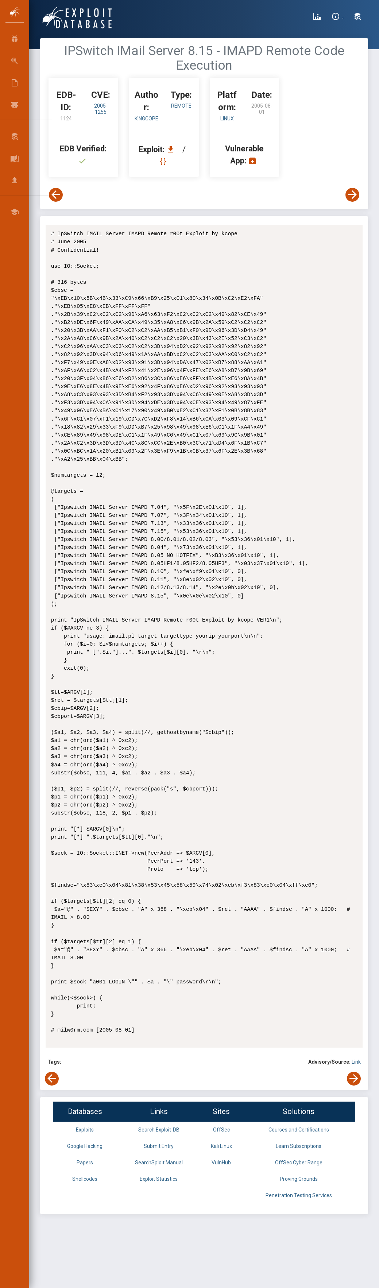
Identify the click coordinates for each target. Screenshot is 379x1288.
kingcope (146, 118)
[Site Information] (337, 17)
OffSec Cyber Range (298, 1162)
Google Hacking (85, 1146)
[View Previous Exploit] (56, 195)
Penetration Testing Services (299, 1195)
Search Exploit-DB (158, 1130)
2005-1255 (101, 109)
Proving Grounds (299, 1179)
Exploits (85, 1130)
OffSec (221, 1130)
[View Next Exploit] (352, 195)
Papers (85, 1162)
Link (356, 1062)
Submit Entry (159, 1146)
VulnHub (221, 1162)
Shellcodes (84, 1179)
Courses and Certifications (298, 1130)
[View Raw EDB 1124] (164, 161)
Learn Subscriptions (298, 1146)
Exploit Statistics (159, 1179)
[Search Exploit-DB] (358, 17)
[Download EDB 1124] (172, 149)
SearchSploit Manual (159, 1162)
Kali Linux (221, 1146)
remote (181, 106)
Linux (227, 118)
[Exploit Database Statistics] (317, 17)
